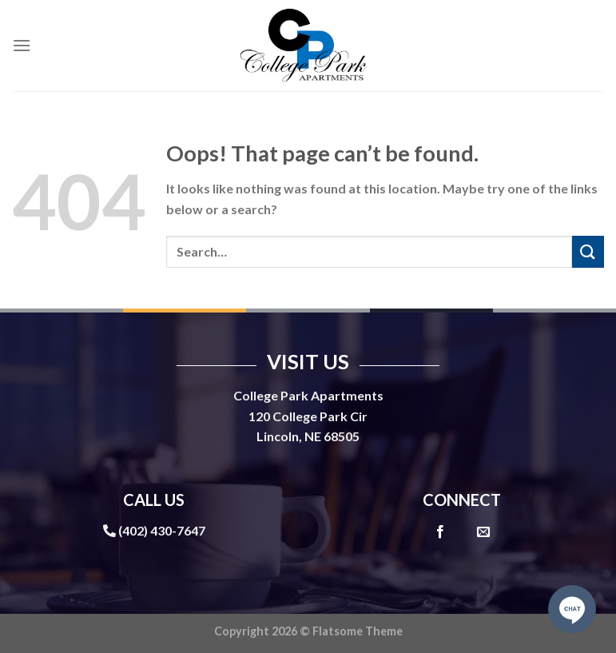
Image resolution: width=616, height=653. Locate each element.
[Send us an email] (483, 532)
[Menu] (21, 45)
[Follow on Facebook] (440, 532)
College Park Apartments (308, 395)
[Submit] (588, 251)
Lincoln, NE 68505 (308, 436)
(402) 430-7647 (161, 530)
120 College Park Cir (308, 416)
